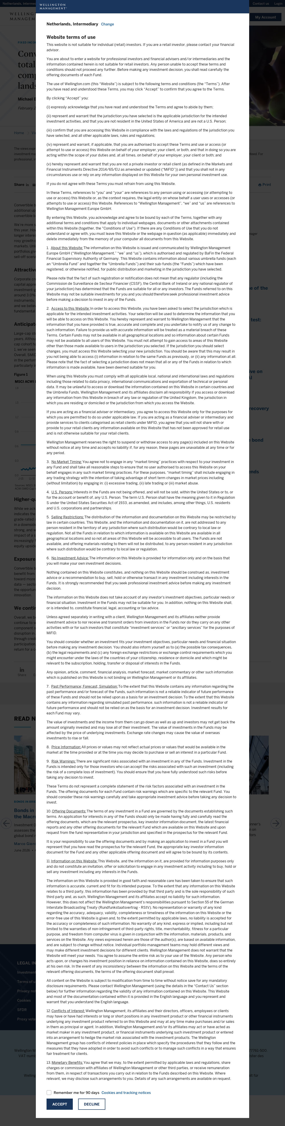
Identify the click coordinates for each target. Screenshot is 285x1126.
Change (107, 24)
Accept (59, 1104)
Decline (92, 1104)
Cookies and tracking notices (126, 1093)
